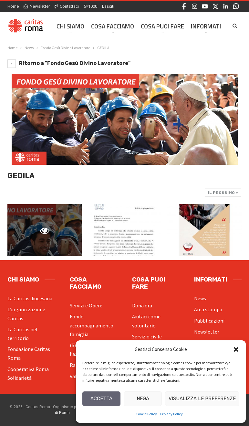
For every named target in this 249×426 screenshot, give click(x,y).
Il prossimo (223, 192)
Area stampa (208, 309)
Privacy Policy (171, 413)
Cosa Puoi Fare (162, 26)
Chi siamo (70, 26)
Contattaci (67, 6)
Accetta (101, 398)
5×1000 (90, 6)
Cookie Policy (146, 413)
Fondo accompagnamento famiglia (91, 325)
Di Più (199, 26)
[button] (236, 349)
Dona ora (142, 305)
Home (13, 6)
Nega (143, 398)
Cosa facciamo (112, 26)
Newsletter (37, 6)
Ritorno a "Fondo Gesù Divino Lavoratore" (68, 63)
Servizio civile (147, 336)
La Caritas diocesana (29, 298)
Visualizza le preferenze (202, 398)
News (200, 298)
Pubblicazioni (209, 320)
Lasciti (108, 6)
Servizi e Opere (86, 305)
